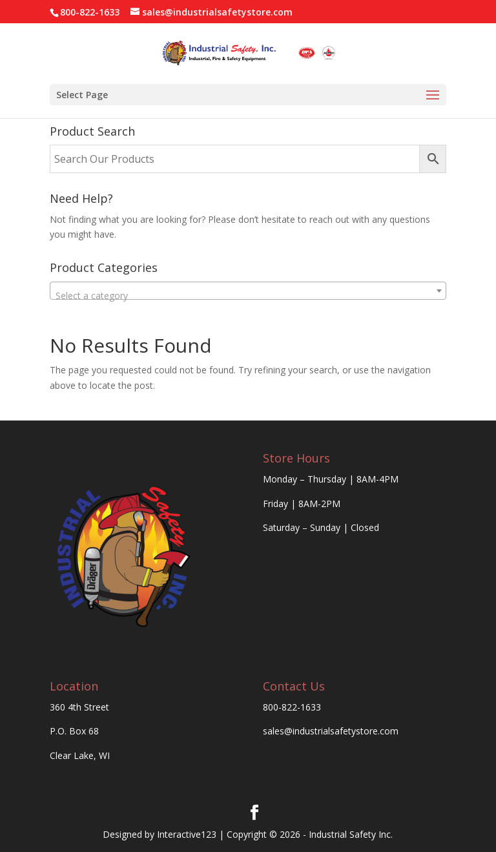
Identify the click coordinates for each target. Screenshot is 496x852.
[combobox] (248, 291)
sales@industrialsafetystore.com (330, 731)
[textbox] (248, 295)
